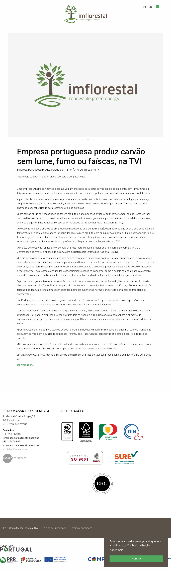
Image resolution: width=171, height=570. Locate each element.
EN (150, 7)
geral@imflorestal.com (15, 449)
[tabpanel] (85, 85)
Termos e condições (81, 528)
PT (144, 7)
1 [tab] (88, 139)
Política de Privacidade (54, 528)
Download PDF (26, 364)
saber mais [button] (116, 550)
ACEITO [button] (136, 558)
